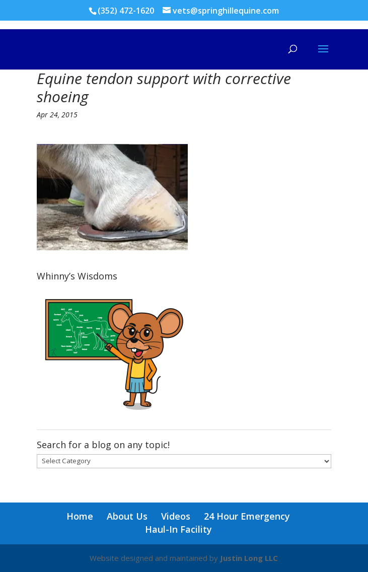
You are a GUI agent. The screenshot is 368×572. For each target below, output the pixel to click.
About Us (127, 516)
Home (79, 516)
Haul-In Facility (178, 529)
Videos (175, 516)
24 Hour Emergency (247, 516)
